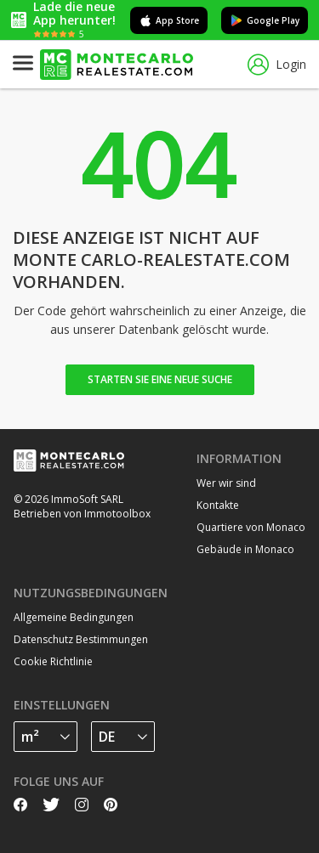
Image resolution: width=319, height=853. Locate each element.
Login (277, 65)
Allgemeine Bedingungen (74, 617)
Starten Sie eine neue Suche (160, 379)
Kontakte (218, 505)
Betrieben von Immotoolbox (82, 513)
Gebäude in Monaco (245, 549)
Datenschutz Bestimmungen (81, 639)
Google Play (264, 20)
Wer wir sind (226, 483)
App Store (169, 20)
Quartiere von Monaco (251, 527)
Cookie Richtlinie (53, 661)
